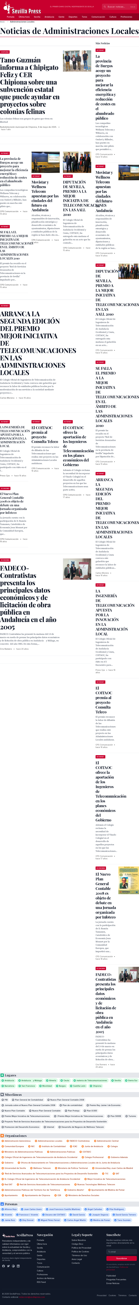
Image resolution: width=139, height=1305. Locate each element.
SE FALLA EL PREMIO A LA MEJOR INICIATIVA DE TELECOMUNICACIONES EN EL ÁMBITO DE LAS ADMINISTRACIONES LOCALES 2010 (16, 245)
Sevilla (37, 17)
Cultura (112, 17)
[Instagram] (13, 1266)
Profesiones (126, 17)
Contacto (76, 1263)
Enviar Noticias (112, 1283)
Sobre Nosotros (79, 1240)
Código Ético (77, 1244)
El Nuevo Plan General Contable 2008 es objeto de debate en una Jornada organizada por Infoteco (13, 503)
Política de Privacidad (81, 1248)
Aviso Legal (77, 1259)
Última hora (24, 17)
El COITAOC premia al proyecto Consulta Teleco (44, 434)
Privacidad (101, 1295)
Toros (84, 17)
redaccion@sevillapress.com (32, 1297)
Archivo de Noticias (45, 1278)
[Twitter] (8, 1266)
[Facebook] (3, 1266)
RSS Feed (41, 1282)
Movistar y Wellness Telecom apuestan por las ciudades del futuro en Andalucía (45, 195)
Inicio (2, 22)
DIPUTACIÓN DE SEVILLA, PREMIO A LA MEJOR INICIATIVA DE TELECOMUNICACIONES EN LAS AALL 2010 (84, 198)
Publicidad (111, 1276)
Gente (61, 17)
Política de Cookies (80, 1251)
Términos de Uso (79, 1255)
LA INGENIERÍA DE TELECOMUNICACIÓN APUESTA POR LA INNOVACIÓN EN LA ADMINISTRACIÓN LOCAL (15, 436)
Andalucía (49, 17)
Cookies (112, 1295)
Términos (122, 1295)
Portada (10, 17)
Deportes (73, 17)
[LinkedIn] (18, 1266)
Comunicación (98, 17)
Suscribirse (121, 1258)
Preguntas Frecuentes (116, 1279)
